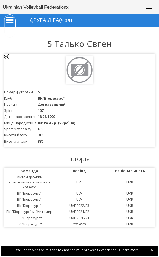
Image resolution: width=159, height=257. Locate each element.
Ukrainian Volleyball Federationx (36, 7)
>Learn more (129, 250)
